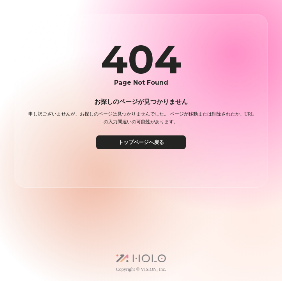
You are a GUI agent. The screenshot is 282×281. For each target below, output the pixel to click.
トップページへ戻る (141, 142)
